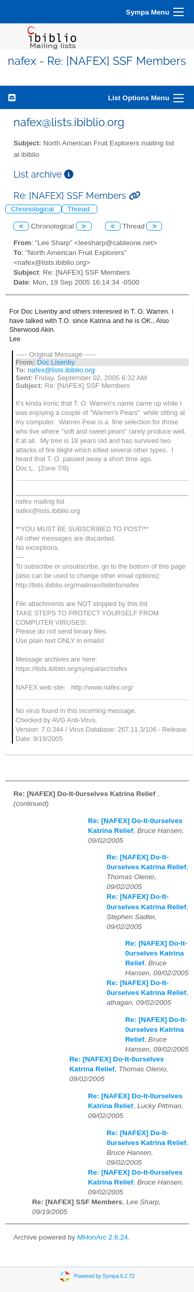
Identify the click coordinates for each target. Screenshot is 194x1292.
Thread (79, 209)
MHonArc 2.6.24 (102, 1237)
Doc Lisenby (55, 362)
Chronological (33, 209)
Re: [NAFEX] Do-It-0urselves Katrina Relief (156, 953)
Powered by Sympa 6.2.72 (104, 1276)
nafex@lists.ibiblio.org (61, 370)
